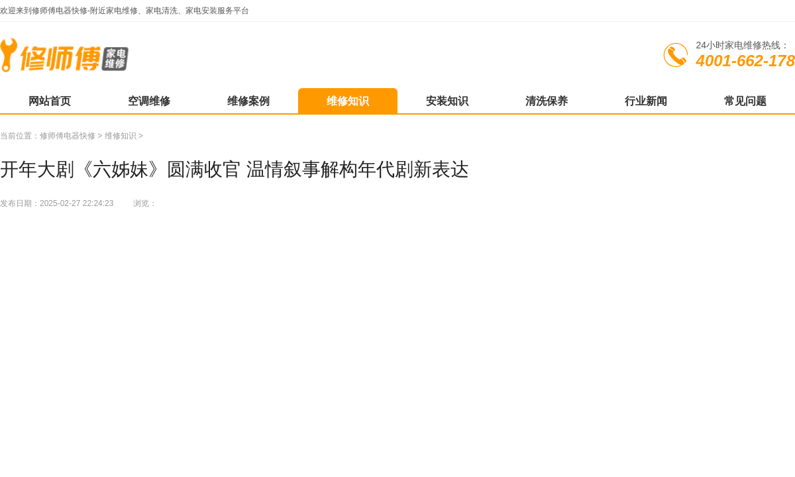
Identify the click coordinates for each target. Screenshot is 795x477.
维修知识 (348, 101)
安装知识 (447, 101)
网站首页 (49, 101)
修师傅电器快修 (67, 135)
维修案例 (248, 101)
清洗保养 (546, 101)
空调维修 (149, 101)
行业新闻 (646, 101)
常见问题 (745, 101)
